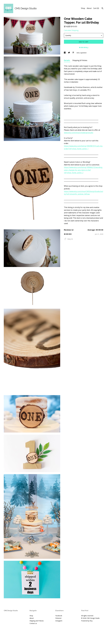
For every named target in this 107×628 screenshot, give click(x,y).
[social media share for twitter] (69, 53)
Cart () (96, 8)
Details (67, 60)
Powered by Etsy (86, 621)
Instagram (58, 621)
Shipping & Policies (79, 60)
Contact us (33, 623)
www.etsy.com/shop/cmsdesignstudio (78, 132)
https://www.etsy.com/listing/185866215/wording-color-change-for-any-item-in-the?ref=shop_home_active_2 (83, 170)
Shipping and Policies (37, 621)
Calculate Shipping (71, 30)
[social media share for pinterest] (73, 53)
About (89, 8)
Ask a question (82, 53)
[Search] (102, 8)
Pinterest (58, 618)
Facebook (58, 616)
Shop (83, 8)
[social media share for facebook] (65, 53)
